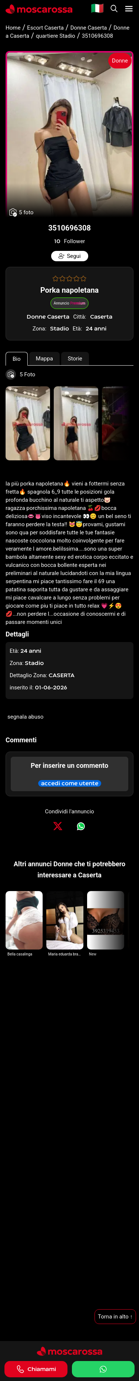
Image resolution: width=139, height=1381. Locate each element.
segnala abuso (25, 716)
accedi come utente (69, 783)
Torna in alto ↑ (115, 1316)
